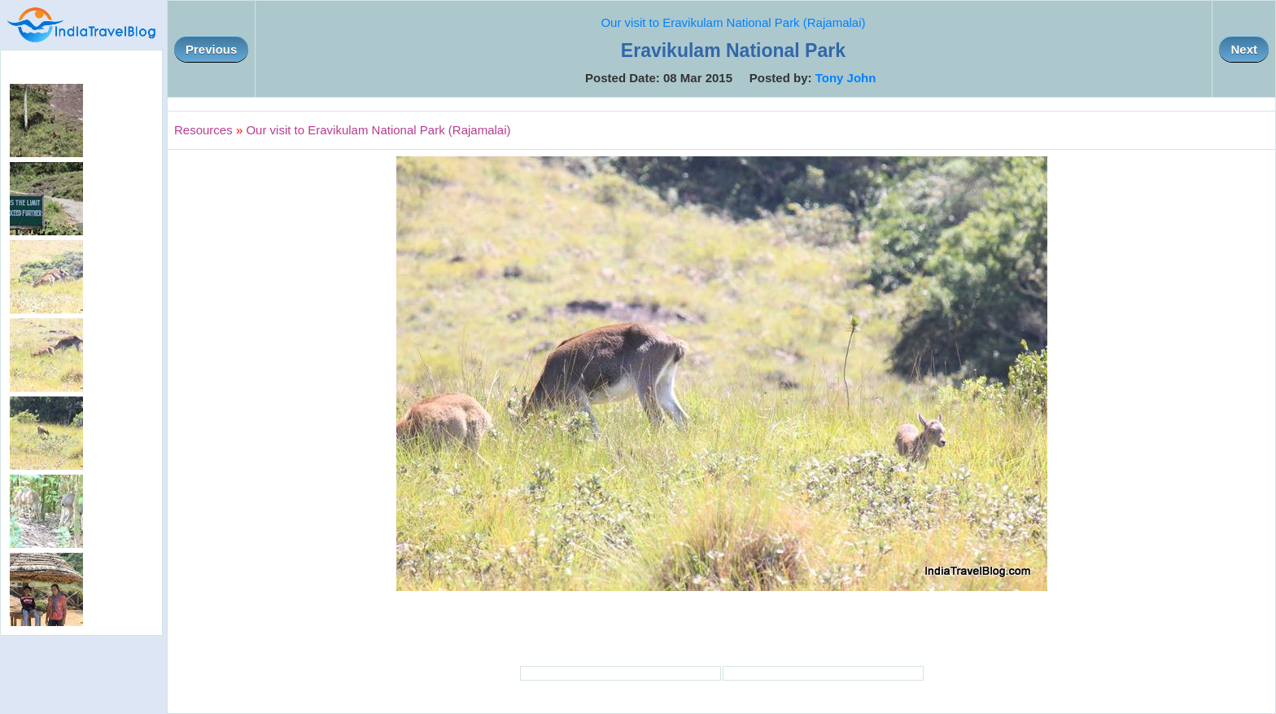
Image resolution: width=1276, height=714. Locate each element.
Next (1243, 49)
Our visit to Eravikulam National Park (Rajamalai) (733, 22)
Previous (211, 49)
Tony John (845, 78)
